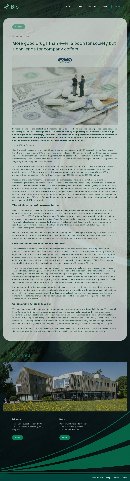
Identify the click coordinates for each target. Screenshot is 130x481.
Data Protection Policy (100, 478)
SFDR (116, 478)
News (105, 6)
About (68, 6)
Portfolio (92, 6)
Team (79, 6)
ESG (125, 478)
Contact (117, 6)
